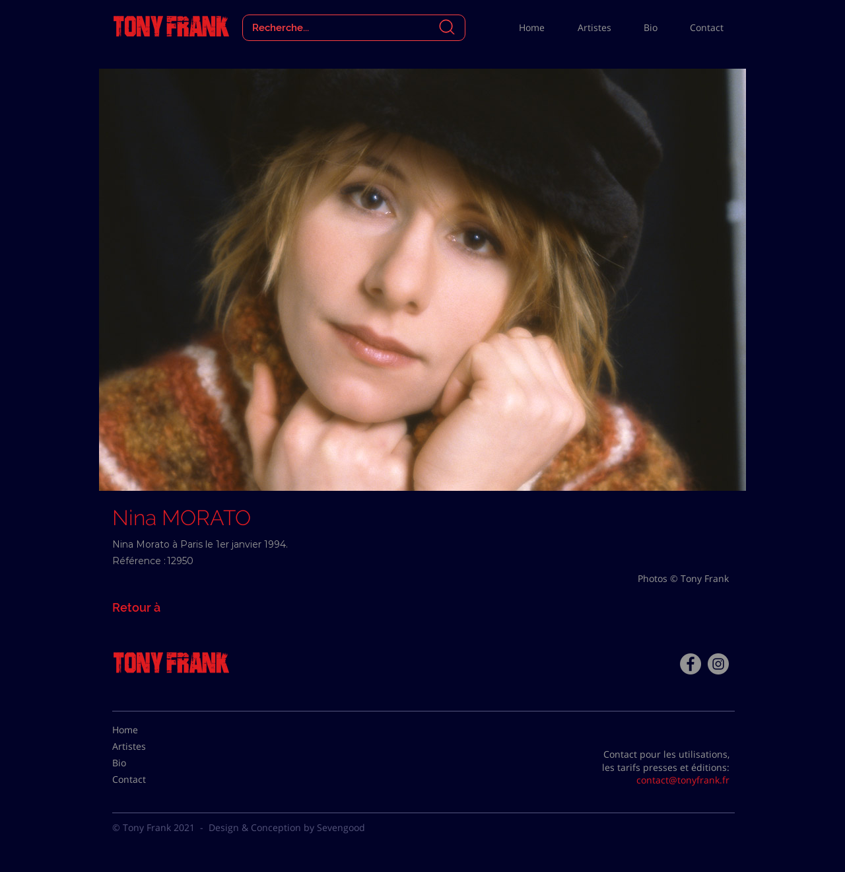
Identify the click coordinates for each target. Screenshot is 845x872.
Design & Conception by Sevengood (287, 827)
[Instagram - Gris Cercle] (718, 663)
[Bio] (145, 763)
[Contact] (145, 779)
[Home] (145, 730)
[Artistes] (145, 746)
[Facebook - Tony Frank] (690, 663)
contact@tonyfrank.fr (682, 780)
